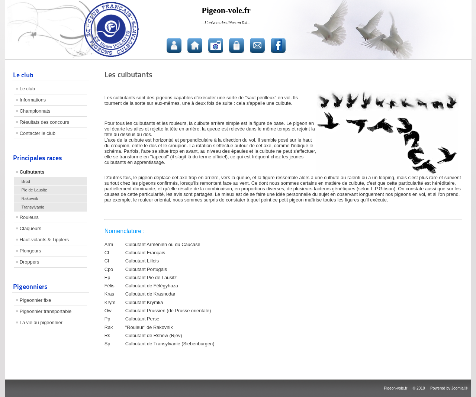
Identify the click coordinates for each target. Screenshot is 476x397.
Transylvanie (33, 207)
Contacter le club (37, 133)
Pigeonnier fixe (35, 300)
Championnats (35, 111)
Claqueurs (30, 228)
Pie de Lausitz (34, 190)
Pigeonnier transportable (45, 311)
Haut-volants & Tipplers (44, 239)
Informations (33, 100)
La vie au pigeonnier (41, 322)
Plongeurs (30, 251)
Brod (26, 181)
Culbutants (32, 172)
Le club (27, 88)
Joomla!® (459, 388)
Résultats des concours (44, 122)
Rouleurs (29, 217)
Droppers (29, 262)
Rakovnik (30, 198)
